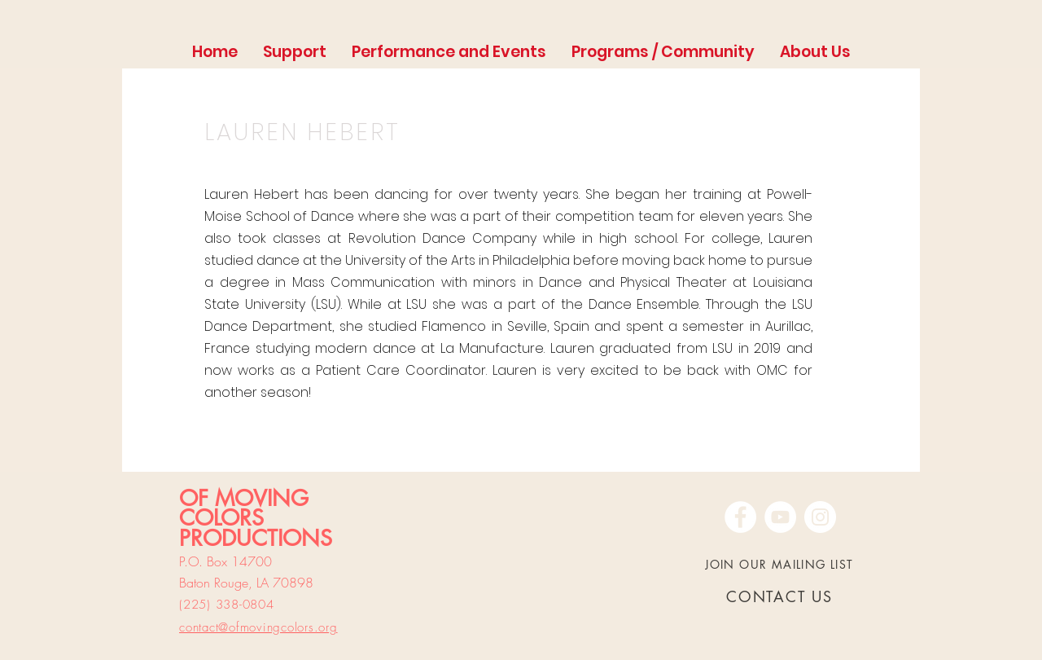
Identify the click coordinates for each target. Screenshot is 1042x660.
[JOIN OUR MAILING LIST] (781, 564)
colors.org (309, 627)
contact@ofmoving (230, 627)
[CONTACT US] (781, 596)
